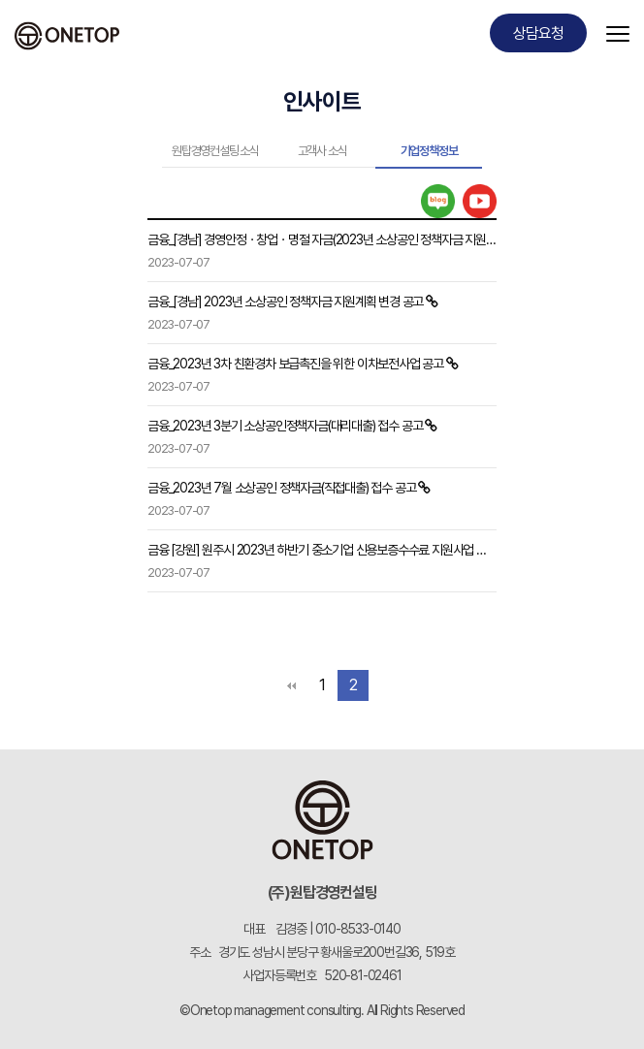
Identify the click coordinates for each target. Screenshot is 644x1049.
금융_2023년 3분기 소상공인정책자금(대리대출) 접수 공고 (284, 425)
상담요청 (538, 33)
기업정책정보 (429, 151)
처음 (290, 685)
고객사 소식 (322, 151)
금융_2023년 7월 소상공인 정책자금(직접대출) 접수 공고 (281, 487)
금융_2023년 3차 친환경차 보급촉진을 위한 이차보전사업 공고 (295, 363)
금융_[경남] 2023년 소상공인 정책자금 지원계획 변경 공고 (285, 301)
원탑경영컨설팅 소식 (215, 151)
